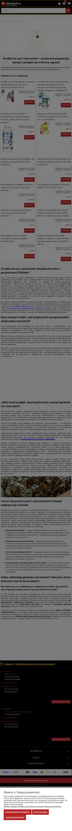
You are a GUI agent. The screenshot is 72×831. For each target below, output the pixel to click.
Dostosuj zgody (40, 812)
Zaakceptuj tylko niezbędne (17, 812)
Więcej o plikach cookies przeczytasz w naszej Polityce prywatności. (32, 806)
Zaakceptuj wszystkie (14, 817)
